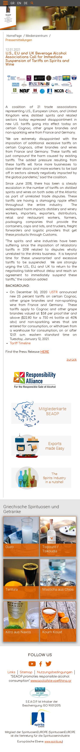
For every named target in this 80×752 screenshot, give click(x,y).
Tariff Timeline (20, 343)
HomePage (14, 35)
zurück (72, 359)
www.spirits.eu (53, 741)
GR (12, 3)
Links (11, 672)
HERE (44, 351)
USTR (53, 292)
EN (19, 3)
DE (26, 3)
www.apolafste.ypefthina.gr (51, 680)
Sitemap (26, 672)
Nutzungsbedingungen (54, 672)
